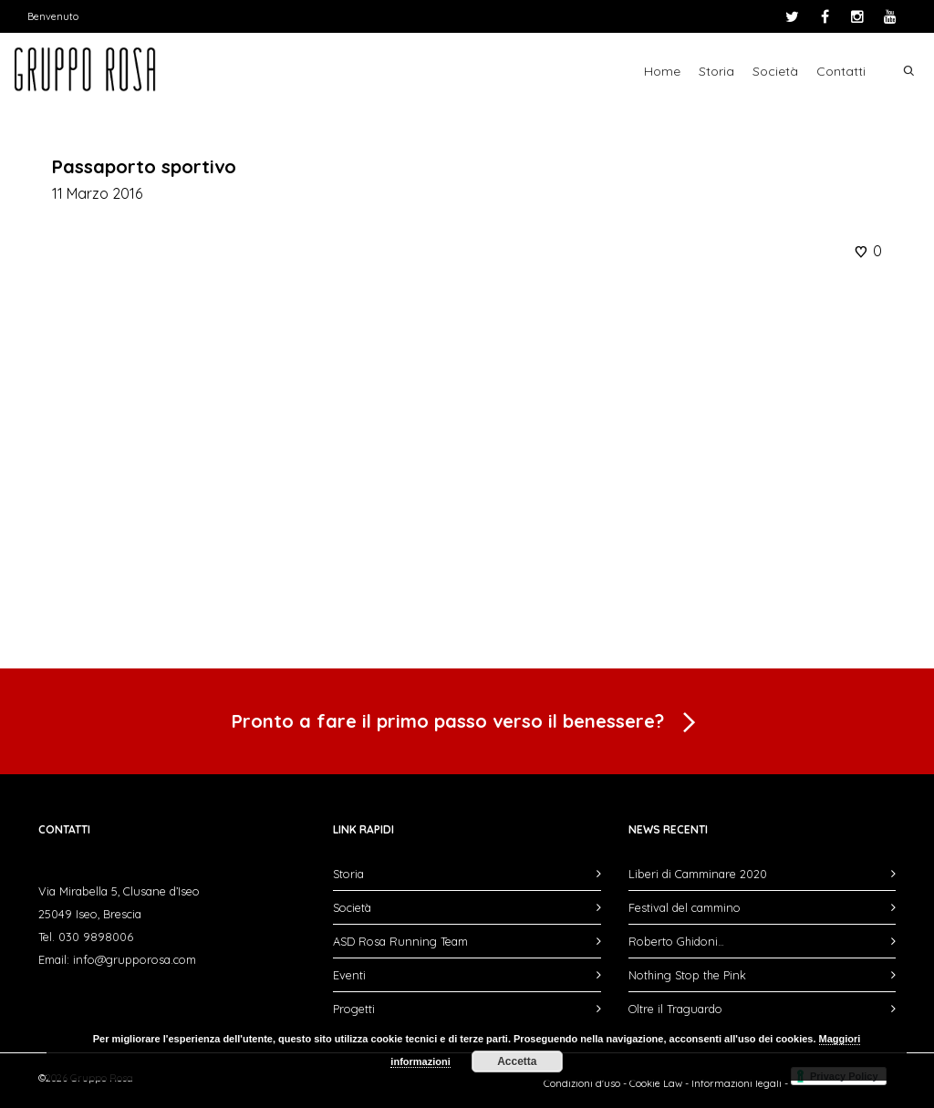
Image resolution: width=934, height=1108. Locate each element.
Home (662, 71)
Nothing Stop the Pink (687, 975)
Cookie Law (655, 1083)
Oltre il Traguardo (675, 1008)
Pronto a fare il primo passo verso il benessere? (467, 723)
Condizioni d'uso (582, 1083)
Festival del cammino (684, 907)
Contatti (841, 71)
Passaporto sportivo (144, 166)
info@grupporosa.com (134, 959)
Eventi (349, 975)
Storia (716, 71)
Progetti (354, 1008)
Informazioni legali (736, 1083)
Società (775, 71)
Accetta (516, 1061)
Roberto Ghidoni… (676, 941)
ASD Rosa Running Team (400, 941)
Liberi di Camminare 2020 (697, 873)
